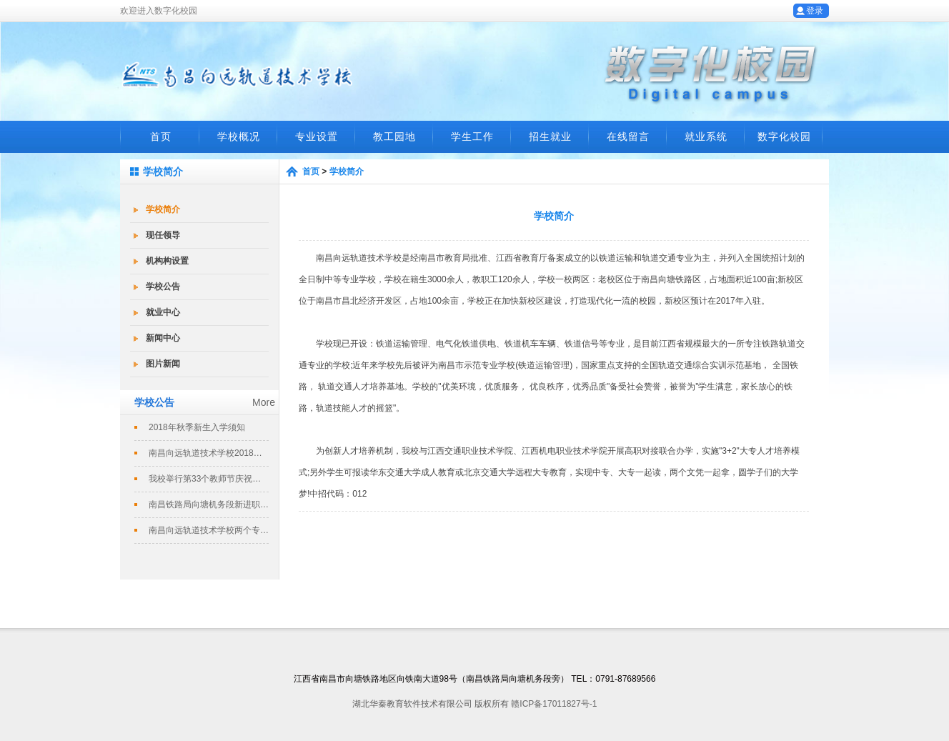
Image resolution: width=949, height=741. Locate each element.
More (263, 402)
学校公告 (163, 287)
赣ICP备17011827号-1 (554, 704)
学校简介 (163, 209)
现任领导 (163, 235)
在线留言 (628, 136)
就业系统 (706, 136)
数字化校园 (784, 136)
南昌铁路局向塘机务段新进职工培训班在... (209, 504)
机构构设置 (167, 261)
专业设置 (316, 136)
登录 (814, 11)
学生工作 (472, 136)
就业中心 (163, 312)
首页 (161, 136)
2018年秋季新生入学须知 (197, 427)
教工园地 (394, 136)
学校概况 (238, 136)
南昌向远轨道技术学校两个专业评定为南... (209, 530)
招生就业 (550, 136)
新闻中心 (163, 338)
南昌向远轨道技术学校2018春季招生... (209, 453)
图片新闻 (163, 364)
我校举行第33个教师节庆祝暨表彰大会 (209, 479)
